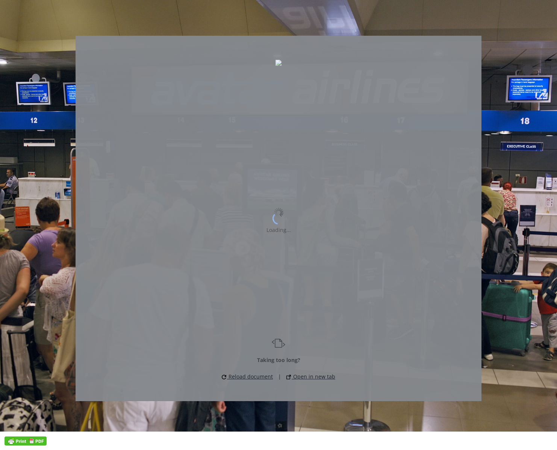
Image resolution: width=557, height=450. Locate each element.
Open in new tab (310, 376)
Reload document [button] (247, 376)
